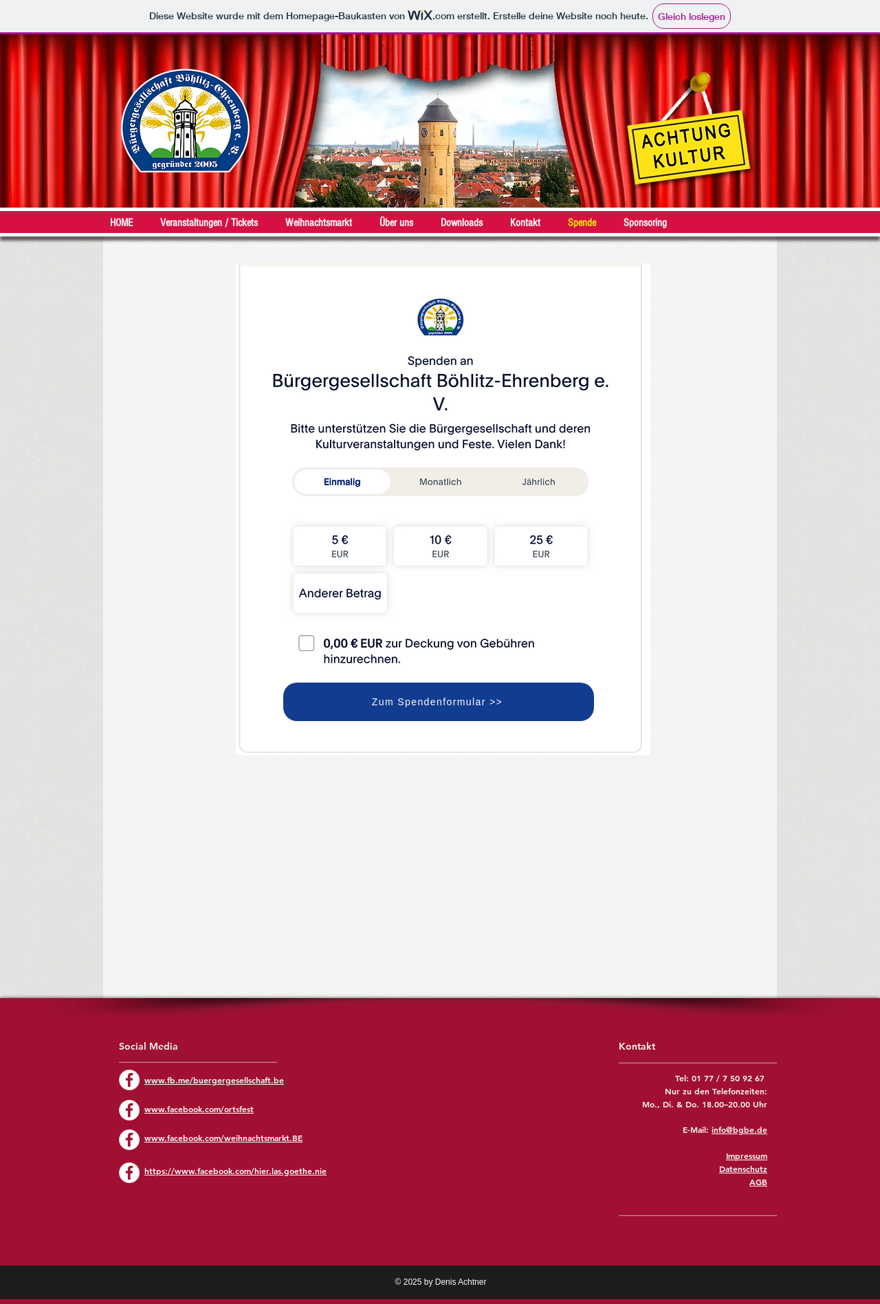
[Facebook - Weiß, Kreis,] (129, 1080)
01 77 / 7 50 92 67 (729, 1077)
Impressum (746, 1155)
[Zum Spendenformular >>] (438, 702)
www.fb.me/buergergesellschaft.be (214, 1079)
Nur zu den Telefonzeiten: (716, 1090)
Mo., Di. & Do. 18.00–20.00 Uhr (704, 1103)
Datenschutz (743, 1168)
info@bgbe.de (739, 1129)
